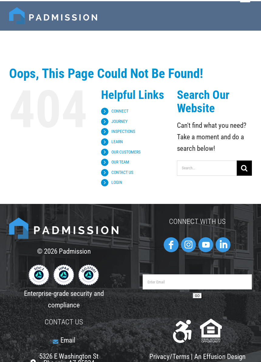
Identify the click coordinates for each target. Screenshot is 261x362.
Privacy (159, 357)
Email (67, 340)
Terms (180, 357)
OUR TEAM (120, 162)
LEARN (117, 141)
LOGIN (116, 182)
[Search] (244, 168)
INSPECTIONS (123, 131)
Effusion (214, 357)
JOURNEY (119, 121)
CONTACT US (122, 172)
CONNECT (119, 111)
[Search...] (207, 168)
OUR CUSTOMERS (126, 152)
